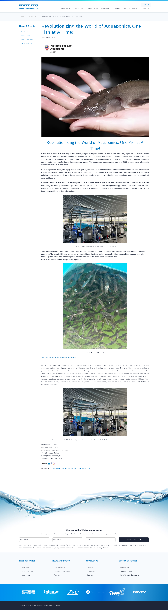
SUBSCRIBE (134, 540)
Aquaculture (32, 16)
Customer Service (119, 8)
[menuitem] (34, 567)
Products (64, 8)
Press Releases (59, 567)
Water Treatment (27, 39)
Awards (57, 575)
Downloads (105, 8)
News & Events (92, 8)
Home (22, 16)
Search (145, 4)
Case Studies (78, 8)
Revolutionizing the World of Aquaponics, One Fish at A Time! (61, 16)
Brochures (91, 571)
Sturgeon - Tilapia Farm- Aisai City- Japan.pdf (70, 468)
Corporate (133, 8)
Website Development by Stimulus (49, 605)
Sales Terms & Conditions (129, 575)
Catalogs (90, 575)
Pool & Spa (25, 32)
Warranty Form (126, 571)
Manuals (90, 567)
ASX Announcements (62, 571)
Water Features (26, 43)
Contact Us (144, 8)
